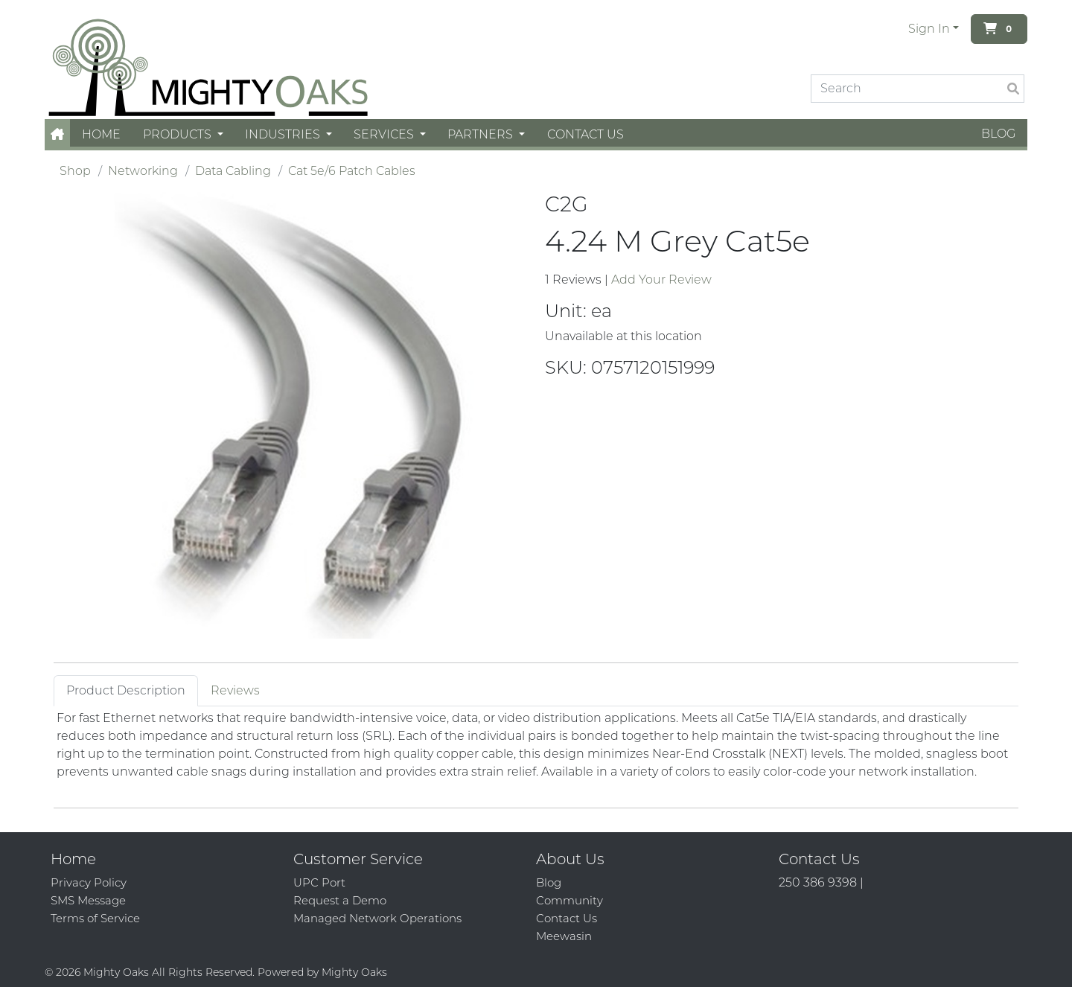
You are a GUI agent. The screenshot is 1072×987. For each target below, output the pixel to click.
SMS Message (88, 900)
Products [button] (178, 134)
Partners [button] (481, 134)
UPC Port (319, 882)
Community (569, 900)
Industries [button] (284, 134)
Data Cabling (233, 171)
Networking (143, 171)
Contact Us (585, 134)
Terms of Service (95, 918)
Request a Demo (339, 900)
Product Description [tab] (125, 690)
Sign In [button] (929, 29)
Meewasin (564, 936)
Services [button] (385, 134)
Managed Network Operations (377, 918)
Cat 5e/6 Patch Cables (351, 171)
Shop (75, 171)
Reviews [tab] (235, 690)
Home (101, 134)
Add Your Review (661, 279)
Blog (998, 134)
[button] (57, 134)
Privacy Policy (89, 882)
